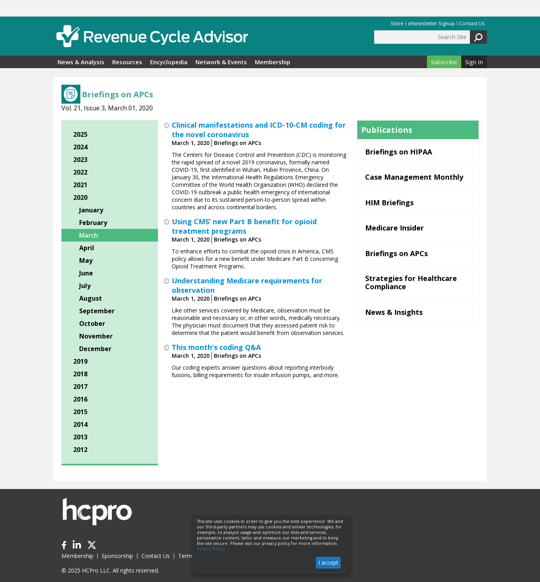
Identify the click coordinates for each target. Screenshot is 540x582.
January (91, 210)
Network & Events (221, 62)
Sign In (474, 62)
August (90, 298)
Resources (127, 62)
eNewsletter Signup (431, 23)
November (96, 336)
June (86, 273)
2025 (80, 134)
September (97, 311)
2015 (80, 411)
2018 (80, 374)
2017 (80, 386)
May (86, 260)
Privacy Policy (211, 549)
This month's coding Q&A (216, 347)
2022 (80, 172)
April (86, 248)
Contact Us (472, 23)
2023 (80, 159)
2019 (80, 361)
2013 (80, 437)
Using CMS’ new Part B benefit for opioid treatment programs (244, 226)
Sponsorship (117, 556)
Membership (272, 62)
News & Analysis (81, 62)
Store (397, 23)
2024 (80, 147)
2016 (80, 399)
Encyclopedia (168, 62)
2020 (80, 197)
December (95, 348)
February (93, 222)
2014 (80, 424)
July (85, 285)
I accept (328, 562)
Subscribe (444, 62)
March (88, 235)
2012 (80, 449)
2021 (80, 184)
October (92, 323)
